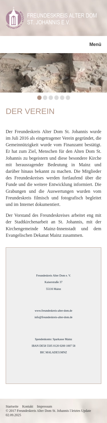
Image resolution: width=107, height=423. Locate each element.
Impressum (44, 406)
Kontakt (27, 406)
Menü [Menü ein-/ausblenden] (95, 44)
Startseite (12, 406)
